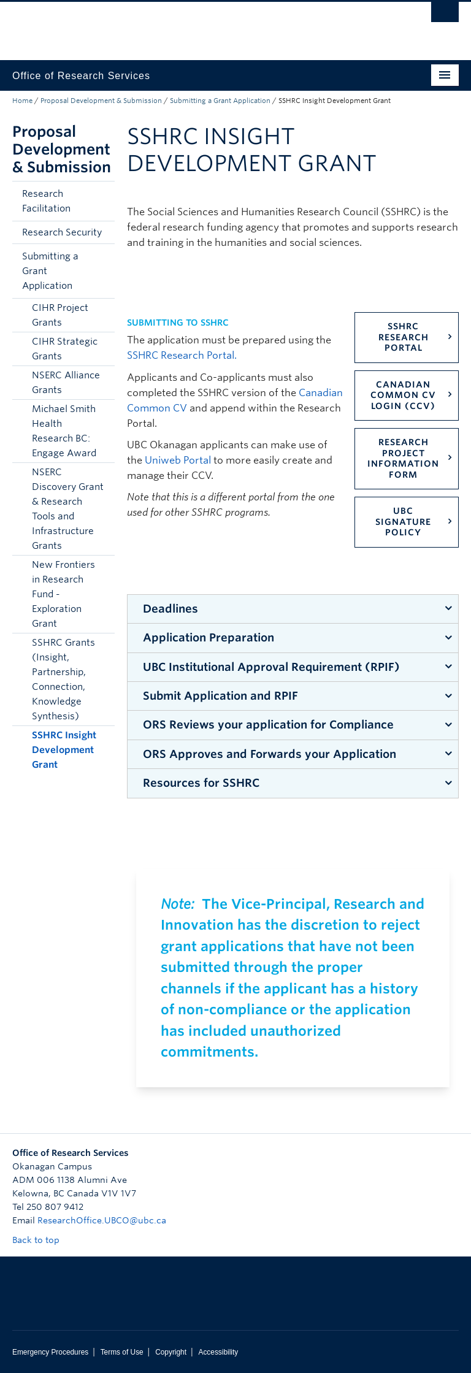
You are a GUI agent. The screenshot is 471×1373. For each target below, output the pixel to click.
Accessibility (218, 1352)
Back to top (41, 1240)
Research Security (62, 232)
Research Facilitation (46, 201)
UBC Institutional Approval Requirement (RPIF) (271, 666)
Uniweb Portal (179, 460)
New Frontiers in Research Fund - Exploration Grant (63, 594)
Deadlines (170, 608)
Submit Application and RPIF (220, 695)
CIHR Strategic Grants (65, 349)
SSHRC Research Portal (403, 337)
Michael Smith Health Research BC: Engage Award (64, 431)
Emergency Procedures (50, 1352)
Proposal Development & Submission (101, 100)
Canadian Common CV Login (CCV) (403, 395)
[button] (102, 201)
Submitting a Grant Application (220, 100)
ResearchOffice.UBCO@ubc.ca (101, 1220)
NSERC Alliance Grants (66, 383)
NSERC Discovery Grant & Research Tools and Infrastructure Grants (68, 509)
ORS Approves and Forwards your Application (269, 754)
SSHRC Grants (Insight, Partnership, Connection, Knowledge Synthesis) (63, 679)
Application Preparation (208, 637)
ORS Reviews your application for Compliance (268, 724)
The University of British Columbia (202, 25)
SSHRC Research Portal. (182, 355)
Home (22, 100)
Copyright (170, 1352)
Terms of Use (122, 1352)
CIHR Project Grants (60, 315)
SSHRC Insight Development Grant (64, 750)
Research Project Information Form (403, 458)
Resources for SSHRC (201, 782)
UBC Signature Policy (403, 521)
